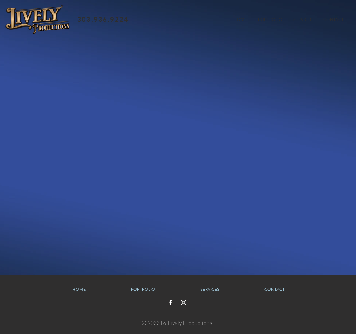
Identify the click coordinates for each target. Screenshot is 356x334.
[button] (270, 20)
